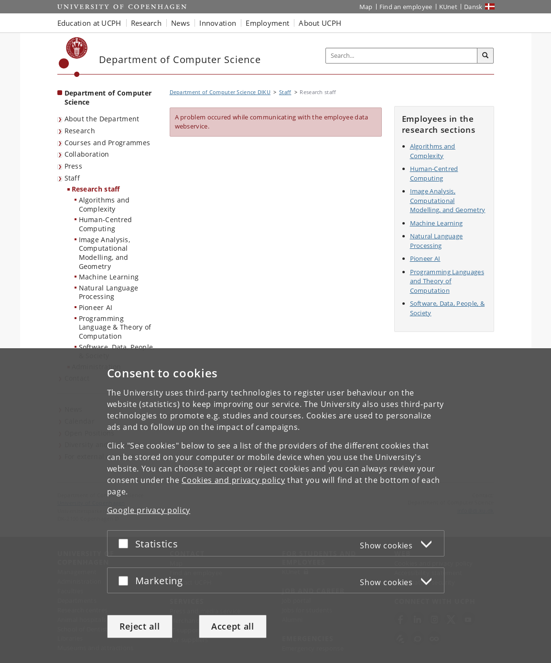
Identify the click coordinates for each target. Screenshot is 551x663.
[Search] (485, 56)
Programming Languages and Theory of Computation (447, 281)
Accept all (232, 626)
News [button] (180, 23)
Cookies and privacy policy (233, 480)
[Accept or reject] (126, 543)
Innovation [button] (217, 23)
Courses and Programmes (108, 142)
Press (74, 166)
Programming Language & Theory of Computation (115, 327)
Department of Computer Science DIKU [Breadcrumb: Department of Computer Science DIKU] (220, 92)
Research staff (96, 188)
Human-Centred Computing (105, 224)
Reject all (139, 626)
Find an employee (405, 6)
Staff (72, 177)
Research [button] (146, 23)
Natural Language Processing (109, 292)
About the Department (102, 118)
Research (80, 130)
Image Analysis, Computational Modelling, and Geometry (104, 253)
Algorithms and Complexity (104, 204)
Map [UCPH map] (366, 6)
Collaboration (87, 154)
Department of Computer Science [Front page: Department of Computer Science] (108, 97)
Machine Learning (109, 276)
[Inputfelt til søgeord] (401, 56)
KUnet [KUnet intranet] (448, 6)
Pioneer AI (96, 307)
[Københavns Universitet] (73, 57)
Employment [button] (267, 23)
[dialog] (275, 505)
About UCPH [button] (320, 23)
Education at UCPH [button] (89, 23)
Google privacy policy (149, 510)
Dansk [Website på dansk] (473, 6)
